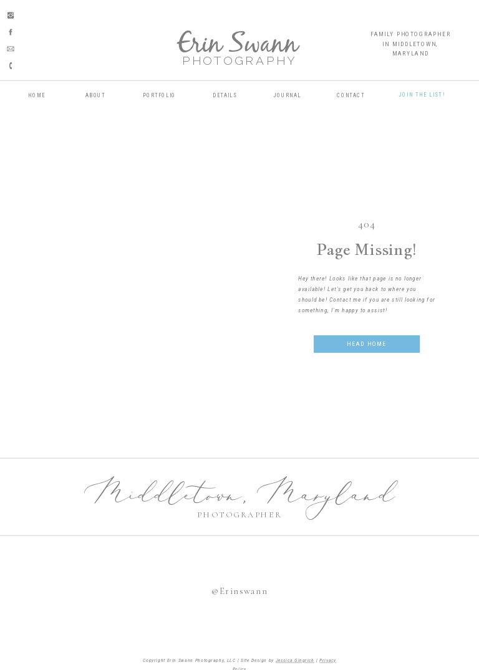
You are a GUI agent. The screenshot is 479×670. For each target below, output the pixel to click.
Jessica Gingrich (295, 660)
